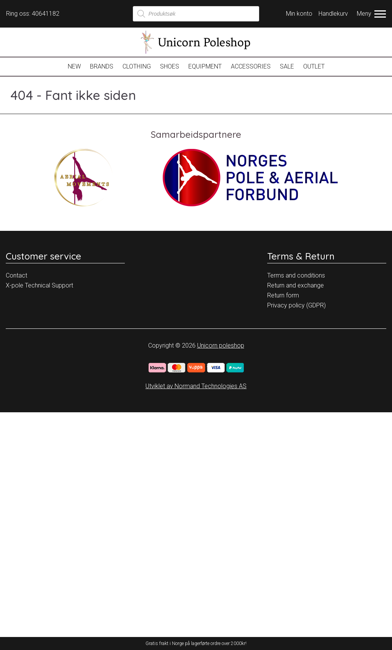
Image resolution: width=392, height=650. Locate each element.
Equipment (205, 66)
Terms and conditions (296, 275)
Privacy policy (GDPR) (296, 305)
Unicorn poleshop (220, 345)
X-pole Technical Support (39, 285)
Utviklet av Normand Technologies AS (196, 386)
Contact (16, 275)
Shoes (169, 66)
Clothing (136, 66)
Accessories (251, 66)
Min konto (299, 13)
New (74, 66)
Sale (287, 66)
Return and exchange (295, 285)
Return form (283, 295)
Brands (101, 66)
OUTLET (314, 66)
